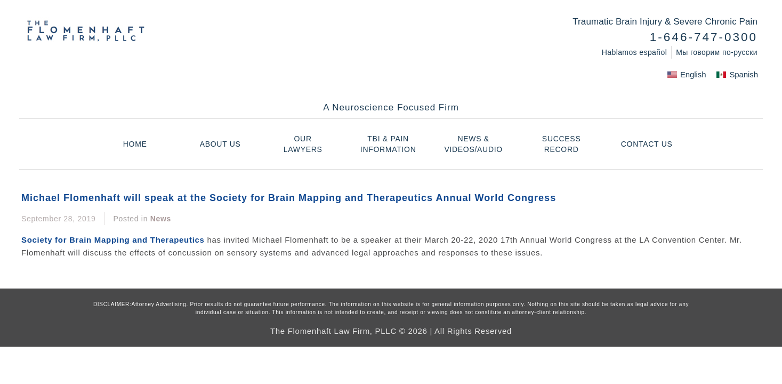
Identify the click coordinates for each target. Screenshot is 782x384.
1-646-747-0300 (703, 37)
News (160, 218)
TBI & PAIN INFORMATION (391, 144)
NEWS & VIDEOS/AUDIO (476, 144)
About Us (220, 144)
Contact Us (647, 144)
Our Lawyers (310, 144)
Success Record (561, 144)
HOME (135, 144)
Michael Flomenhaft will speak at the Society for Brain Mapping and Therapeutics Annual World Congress (288, 198)
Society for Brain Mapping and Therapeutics (113, 239)
